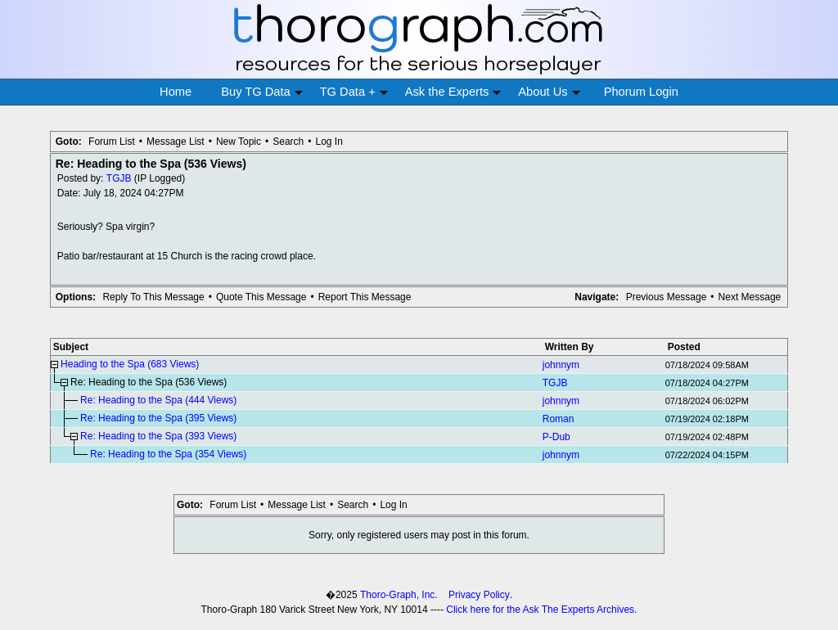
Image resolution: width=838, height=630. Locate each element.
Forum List (111, 141)
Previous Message (666, 297)
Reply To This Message (153, 297)
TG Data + (354, 92)
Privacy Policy (479, 595)
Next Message (750, 297)
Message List (175, 141)
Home (175, 91)
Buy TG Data (261, 92)
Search (288, 141)
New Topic (238, 141)
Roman (558, 419)
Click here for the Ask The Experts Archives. (541, 609)
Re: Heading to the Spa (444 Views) (158, 400)
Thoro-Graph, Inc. (399, 595)
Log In (328, 141)
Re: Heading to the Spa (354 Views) (168, 454)
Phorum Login (641, 91)
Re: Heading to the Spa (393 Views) (158, 436)
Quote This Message (261, 297)
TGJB (119, 178)
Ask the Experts (453, 92)
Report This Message (365, 297)
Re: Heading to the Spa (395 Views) (158, 418)
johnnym (561, 365)
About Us (548, 92)
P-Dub (556, 437)
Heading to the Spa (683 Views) (130, 364)
